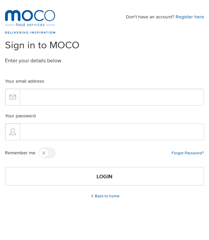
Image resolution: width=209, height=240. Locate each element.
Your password (20, 115)
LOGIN (104, 176)
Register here (190, 16)
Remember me (20, 152)
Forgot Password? (188, 153)
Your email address (24, 81)
